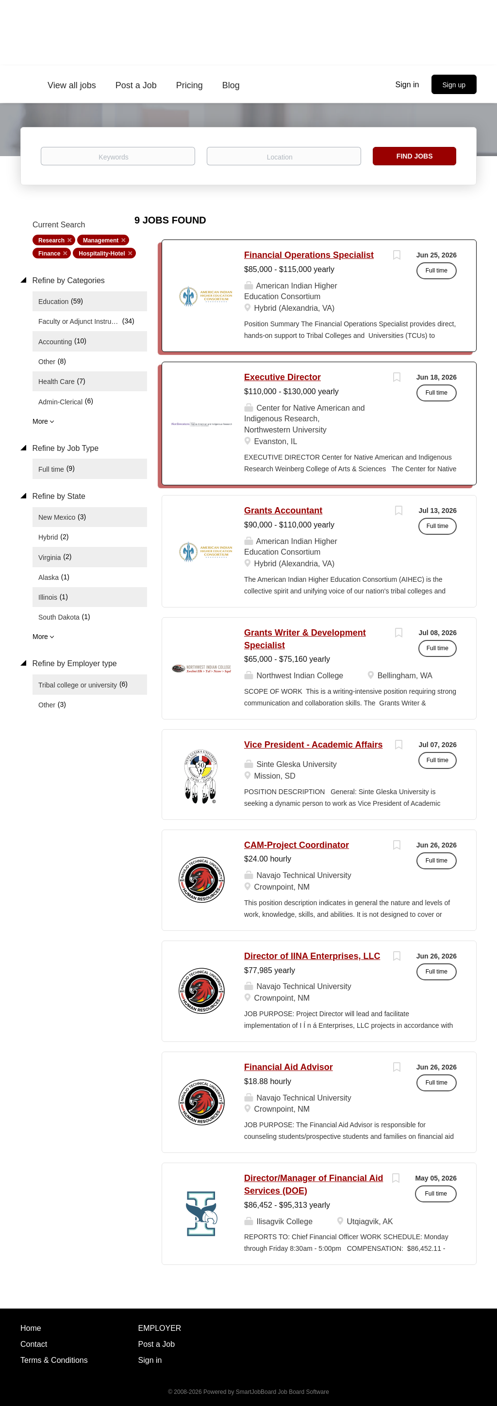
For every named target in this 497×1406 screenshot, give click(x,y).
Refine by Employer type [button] (73, 663)
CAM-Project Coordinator (296, 845)
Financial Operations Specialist (309, 255)
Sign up (454, 85)
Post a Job (156, 1344)
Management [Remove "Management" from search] (100, 240)
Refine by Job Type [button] (64, 448)
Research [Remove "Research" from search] (51, 240)
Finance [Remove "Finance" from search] (49, 253)
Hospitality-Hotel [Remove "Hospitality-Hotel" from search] (102, 253)
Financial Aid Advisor (288, 1067)
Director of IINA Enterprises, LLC (312, 956)
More (40, 421)
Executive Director (282, 377)
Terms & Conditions (54, 1360)
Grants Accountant (283, 510)
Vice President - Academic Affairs (313, 745)
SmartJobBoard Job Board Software (282, 1392)
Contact (33, 1344)
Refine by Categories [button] (67, 280)
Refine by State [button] (57, 496)
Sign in (407, 84)
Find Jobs (415, 156)
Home (30, 1328)
